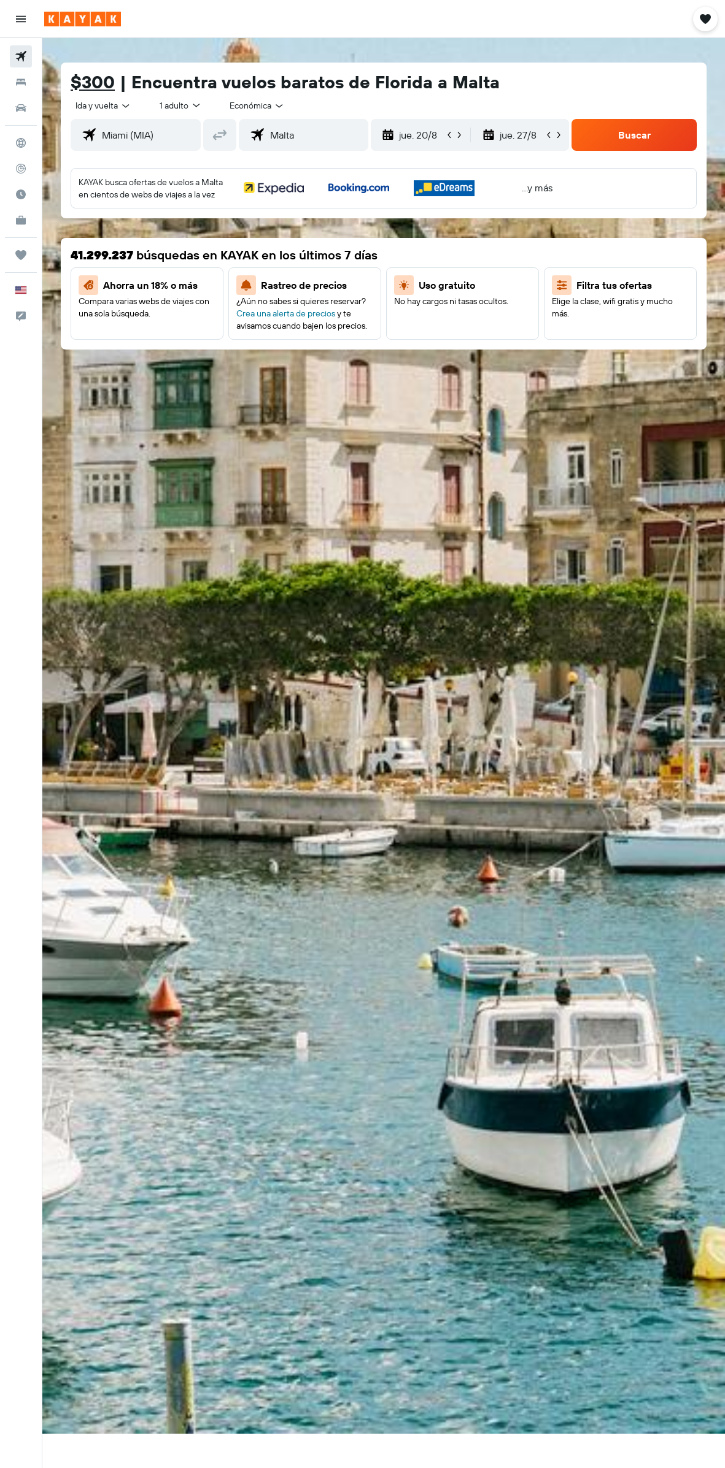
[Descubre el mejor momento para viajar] (21, 194)
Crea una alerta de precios (285, 313)
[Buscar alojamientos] (21, 82)
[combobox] (257, 105)
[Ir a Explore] (21, 143)
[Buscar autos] (21, 108)
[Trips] (21, 255)
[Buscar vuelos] (21, 56)
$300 (93, 82)
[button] (20, 19)
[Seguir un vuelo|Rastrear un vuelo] (21, 168)
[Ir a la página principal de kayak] (82, 19)
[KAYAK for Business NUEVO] (21, 220)
